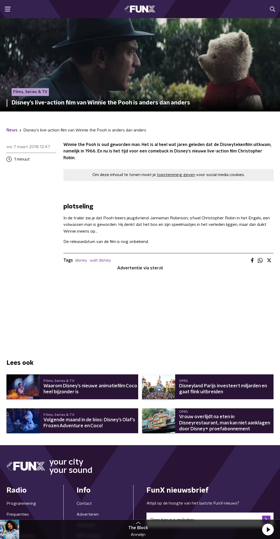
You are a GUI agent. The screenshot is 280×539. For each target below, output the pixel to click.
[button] (268, 529)
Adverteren (88, 514)
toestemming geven (176, 175)
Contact (84, 503)
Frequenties (17, 514)
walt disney (100, 260)
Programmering (21, 503)
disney (81, 260)
